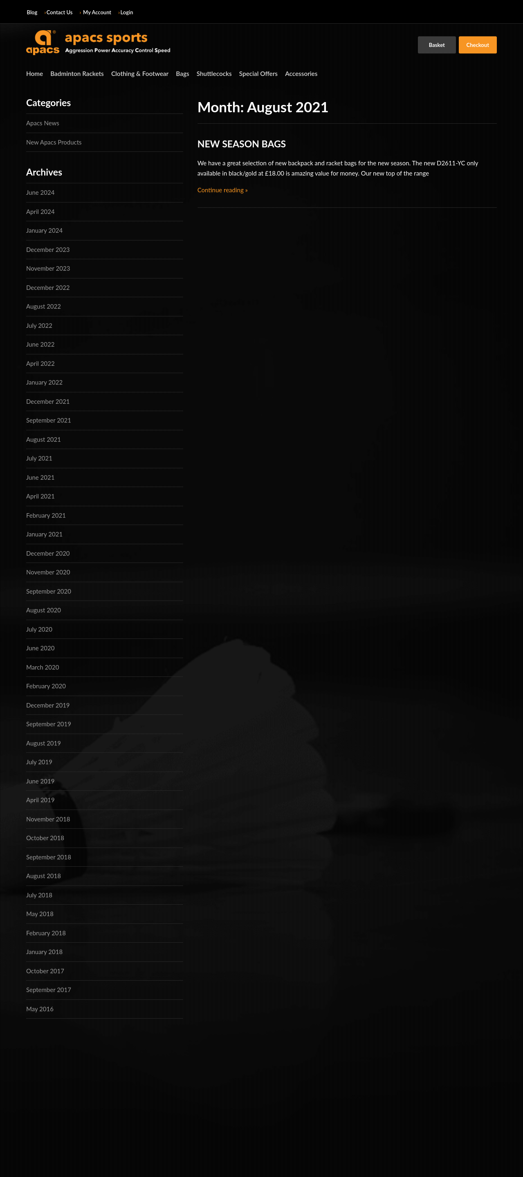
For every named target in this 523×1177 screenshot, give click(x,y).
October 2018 (45, 837)
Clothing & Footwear (131, 72)
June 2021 (40, 476)
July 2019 (39, 761)
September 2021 (48, 419)
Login (127, 12)
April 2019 (40, 799)
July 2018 (39, 894)
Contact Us (60, 12)
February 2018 (46, 932)
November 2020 (48, 571)
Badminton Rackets (73, 72)
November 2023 (48, 267)
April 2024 (40, 210)
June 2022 (40, 343)
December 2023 (48, 248)
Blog (32, 12)
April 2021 (40, 495)
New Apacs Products (54, 141)
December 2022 (48, 286)
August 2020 (43, 609)
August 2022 (43, 305)
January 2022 (44, 381)
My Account (97, 12)
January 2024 (44, 229)
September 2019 (48, 723)
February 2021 (46, 514)
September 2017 (48, 988)
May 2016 (40, 1008)
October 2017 (45, 970)
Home (34, 72)
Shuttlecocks (200, 72)
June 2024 (40, 191)
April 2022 (40, 362)
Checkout (478, 45)
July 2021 (39, 457)
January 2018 (44, 951)
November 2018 (48, 818)
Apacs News (42, 122)
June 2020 (40, 647)
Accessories (281, 72)
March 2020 (42, 666)
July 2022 (39, 324)
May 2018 (40, 913)
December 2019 (48, 704)
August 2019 (43, 742)
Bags (171, 72)
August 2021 (43, 438)
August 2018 (43, 875)
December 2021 (48, 400)
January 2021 (44, 533)
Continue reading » (223, 188)
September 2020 (48, 590)
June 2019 (40, 780)
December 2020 (48, 552)
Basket (437, 45)
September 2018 (48, 856)
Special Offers (241, 72)
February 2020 (46, 685)
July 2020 (39, 628)
